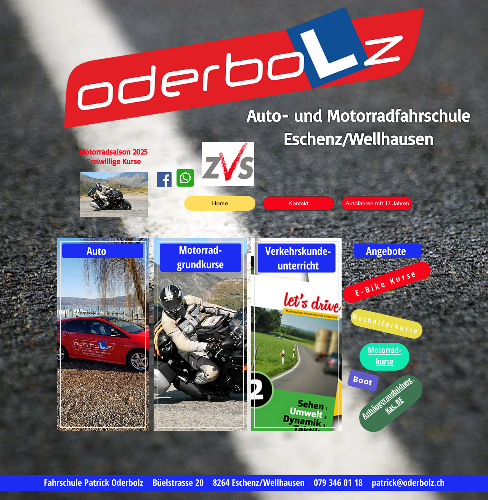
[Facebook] (164, 179)
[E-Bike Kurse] (386, 282)
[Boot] (363, 380)
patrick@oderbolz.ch (408, 482)
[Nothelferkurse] (386, 323)
